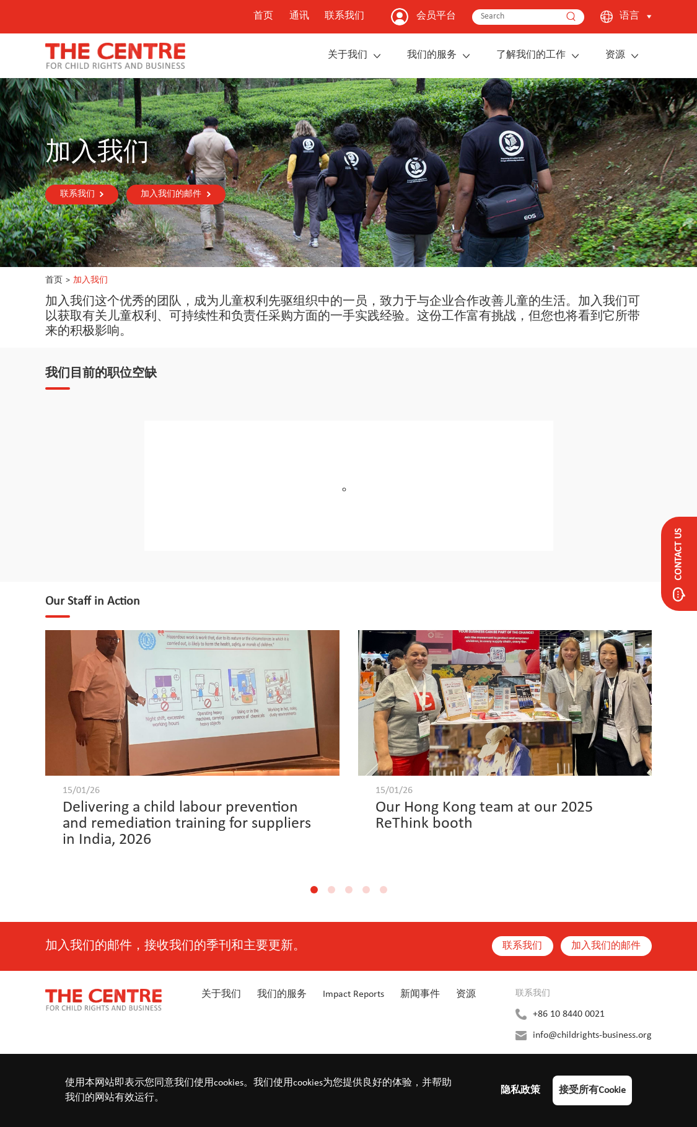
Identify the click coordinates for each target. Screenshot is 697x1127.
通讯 (299, 16)
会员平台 (436, 16)
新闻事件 (420, 994)
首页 (263, 16)
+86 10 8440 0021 (569, 1014)
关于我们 (347, 55)
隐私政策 (520, 1090)
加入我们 (90, 280)
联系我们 (344, 16)
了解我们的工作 (531, 55)
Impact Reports (353, 994)
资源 (615, 55)
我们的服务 (432, 55)
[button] (314, 889)
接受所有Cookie (592, 1090)
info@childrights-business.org (592, 1035)
